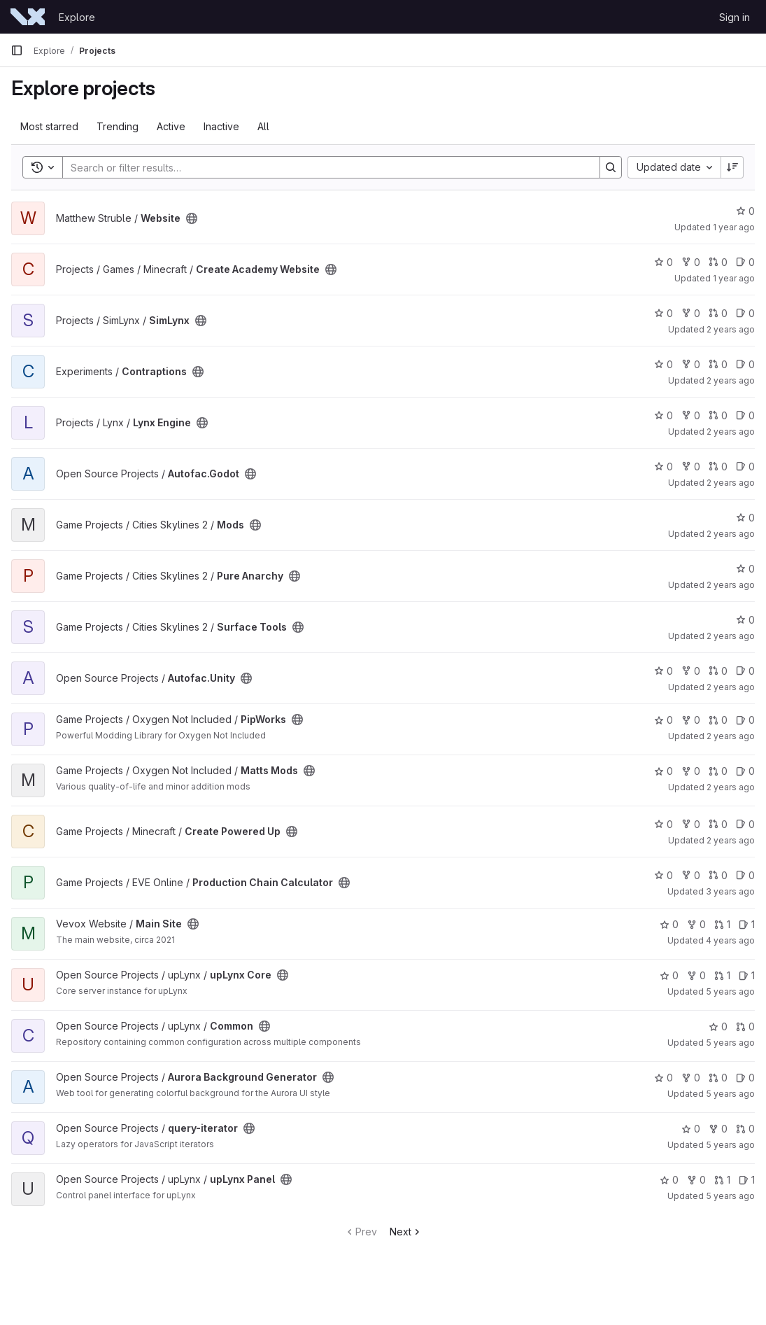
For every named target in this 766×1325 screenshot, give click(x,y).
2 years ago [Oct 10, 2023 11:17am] (731, 736)
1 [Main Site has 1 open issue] (747, 924)
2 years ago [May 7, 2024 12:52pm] (731, 431)
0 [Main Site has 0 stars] (669, 924)
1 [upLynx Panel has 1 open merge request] (722, 1180)
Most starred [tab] (49, 126)
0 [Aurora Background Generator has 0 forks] (690, 1078)
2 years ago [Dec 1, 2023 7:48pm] (731, 585)
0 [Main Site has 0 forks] (696, 924)
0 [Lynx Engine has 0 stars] (663, 415)
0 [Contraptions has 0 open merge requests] (718, 364)
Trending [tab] (118, 126)
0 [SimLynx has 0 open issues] (745, 313)
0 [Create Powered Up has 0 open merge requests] (718, 824)
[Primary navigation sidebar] (17, 50)
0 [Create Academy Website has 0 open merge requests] (718, 262)
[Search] (324, 167)
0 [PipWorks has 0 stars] (663, 720)
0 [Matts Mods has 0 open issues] (745, 771)
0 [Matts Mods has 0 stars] (663, 771)
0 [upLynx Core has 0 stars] (669, 975)
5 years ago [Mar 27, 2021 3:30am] (730, 1042)
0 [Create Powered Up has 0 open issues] (745, 824)
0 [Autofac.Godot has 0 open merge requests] (718, 466)
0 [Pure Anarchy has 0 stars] (745, 569)
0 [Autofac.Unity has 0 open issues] (745, 671)
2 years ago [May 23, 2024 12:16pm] (731, 380)
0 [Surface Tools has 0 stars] (745, 620)
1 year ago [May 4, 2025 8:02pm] (734, 227)
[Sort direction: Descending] (732, 167)
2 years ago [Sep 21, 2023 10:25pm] (731, 840)
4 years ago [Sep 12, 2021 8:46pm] (730, 940)
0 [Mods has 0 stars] (745, 518)
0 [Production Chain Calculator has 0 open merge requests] (718, 875)
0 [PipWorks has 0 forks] (690, 720)
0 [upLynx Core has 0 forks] (696, 975)
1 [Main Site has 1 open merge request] (722, 924)
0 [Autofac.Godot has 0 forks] (690, 466)
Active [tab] (171, 126)
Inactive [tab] (221, 126)
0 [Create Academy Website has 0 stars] (663, 262)
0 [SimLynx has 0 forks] (690, 313)
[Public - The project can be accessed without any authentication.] (191, 218)
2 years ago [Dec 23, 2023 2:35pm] (731, 482)
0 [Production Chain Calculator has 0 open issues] (745, 875)
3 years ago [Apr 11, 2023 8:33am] (730, 891)
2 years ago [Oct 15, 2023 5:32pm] (731, 687)
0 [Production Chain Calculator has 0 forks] (690, 875)
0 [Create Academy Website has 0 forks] (690, 262)
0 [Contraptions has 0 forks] (690, 364)
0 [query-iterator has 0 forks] (718, 1129)
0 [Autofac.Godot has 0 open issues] (745, 466)
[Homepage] (28, 17)
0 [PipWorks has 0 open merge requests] (718, 720)
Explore (77, 17)
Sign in (734, 17)
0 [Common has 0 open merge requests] (745, 1026)
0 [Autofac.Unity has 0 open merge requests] (718, 671)
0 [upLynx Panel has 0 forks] (696, 1180)
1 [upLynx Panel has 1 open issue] (747, 1180)
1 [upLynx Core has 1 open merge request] (722, 975)
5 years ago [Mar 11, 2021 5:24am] (730, 1145)
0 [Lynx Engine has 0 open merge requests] (718, 415)
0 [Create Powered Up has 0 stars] (663, 824)
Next (406, 1232)
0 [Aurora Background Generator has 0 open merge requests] (718, 1078)
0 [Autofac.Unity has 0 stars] (663, 671)
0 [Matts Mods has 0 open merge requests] (718, 771)
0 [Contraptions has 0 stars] (663, 364)
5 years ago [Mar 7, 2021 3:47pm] (730, 1196)
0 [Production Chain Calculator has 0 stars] (663, 875)
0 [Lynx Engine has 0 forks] (690, 415)
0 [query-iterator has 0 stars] (690, 1129)
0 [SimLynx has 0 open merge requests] (718, 313)
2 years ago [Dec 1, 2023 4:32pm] (731, 636)
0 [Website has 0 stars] (745, 211)
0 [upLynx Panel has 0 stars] (669, 1180)
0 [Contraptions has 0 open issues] (745, 364)
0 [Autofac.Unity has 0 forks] (690, 671)
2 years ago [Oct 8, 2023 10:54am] (731, 787)
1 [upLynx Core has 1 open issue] (747, 975)
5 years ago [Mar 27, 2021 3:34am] (730, 991)
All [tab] (263, 126)
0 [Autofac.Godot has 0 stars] (663, 466)
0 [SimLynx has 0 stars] (663, 313)
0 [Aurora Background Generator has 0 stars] (663, 1078)
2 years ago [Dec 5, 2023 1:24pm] (731, 533)
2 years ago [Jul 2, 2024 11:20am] (731, 329)
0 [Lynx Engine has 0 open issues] (745, 415)
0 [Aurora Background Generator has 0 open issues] (745, 1078)
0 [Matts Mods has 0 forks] (690, 771)
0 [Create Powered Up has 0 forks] (690, 824)
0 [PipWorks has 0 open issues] (745, 720)
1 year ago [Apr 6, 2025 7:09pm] (734, 278)
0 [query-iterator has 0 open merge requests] (745, 1129)
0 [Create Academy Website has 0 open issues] (745, 262)
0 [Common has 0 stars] (718, 1026)
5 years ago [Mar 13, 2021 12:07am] (730, 1093)
